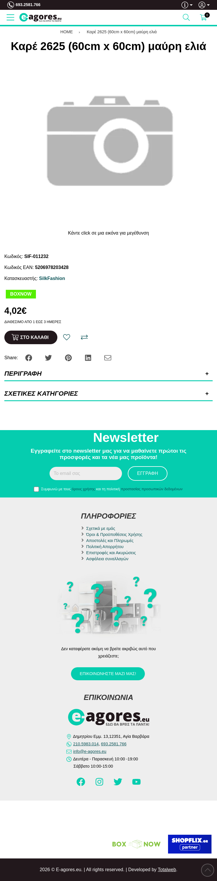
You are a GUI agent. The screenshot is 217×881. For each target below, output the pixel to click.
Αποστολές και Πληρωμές (110, 540)
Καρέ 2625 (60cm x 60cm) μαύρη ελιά (121, 32)
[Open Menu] (10, 17)
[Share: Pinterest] (69, 357)
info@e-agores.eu (90, 751)
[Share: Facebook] (29, 357)
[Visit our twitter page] (118, 784)
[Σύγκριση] (84, 337)
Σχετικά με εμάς (100, 528)
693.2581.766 (28, 4)
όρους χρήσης (83, 489)
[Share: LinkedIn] (89, 357)
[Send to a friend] (107, 357)
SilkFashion (52, 278)
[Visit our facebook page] (81, 784)
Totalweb (167, 869)
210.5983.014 (86, 744)
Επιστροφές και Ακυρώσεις (111, 552)
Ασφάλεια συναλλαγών (107, 558)
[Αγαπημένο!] (66, 337)
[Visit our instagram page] (100, 784)
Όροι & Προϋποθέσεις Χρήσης (114, 534)
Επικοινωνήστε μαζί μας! (108, 673)
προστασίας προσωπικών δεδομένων (152, 489)
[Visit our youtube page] (136, 784)
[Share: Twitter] (49, 357)
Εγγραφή (147, 473)
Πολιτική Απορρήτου (105, 546)
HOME (66, 32)
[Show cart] (203, 17)
